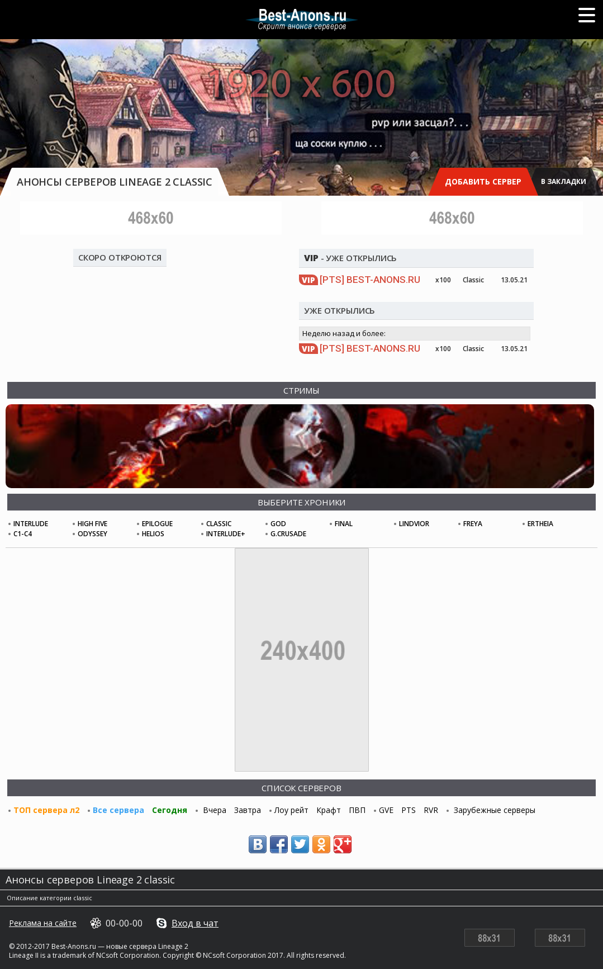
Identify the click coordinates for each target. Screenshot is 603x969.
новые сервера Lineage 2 (147, 946)
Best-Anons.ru (370, 279)
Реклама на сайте (43, 923)
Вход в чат (195, 923)
